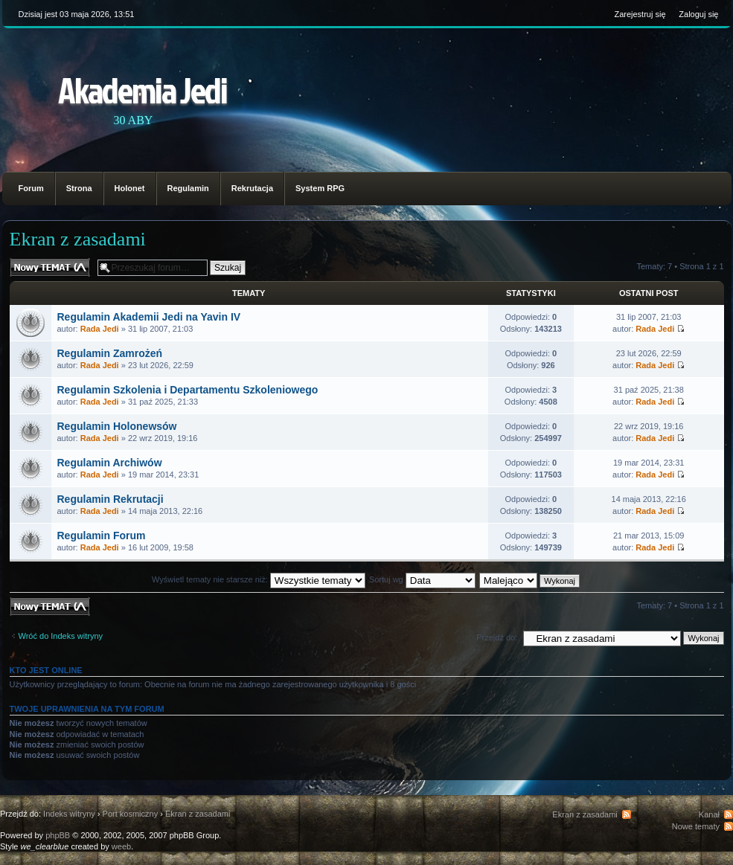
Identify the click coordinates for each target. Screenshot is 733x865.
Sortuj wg (422, 579)
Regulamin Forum (101, 535)
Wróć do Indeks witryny (61, 635)
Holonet (130, 188)
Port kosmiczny (131, 813)
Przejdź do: (496, 637)
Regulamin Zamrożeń (110, 353)
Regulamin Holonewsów (117, 426)
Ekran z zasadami (78, 239)
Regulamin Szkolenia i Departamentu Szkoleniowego (188, 390)
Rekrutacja (252, 188)
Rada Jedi (99, 328)
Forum (31, 188)
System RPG (320, 188)
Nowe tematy (696, 826)
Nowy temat (50, 267)
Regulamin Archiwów (109, 463)
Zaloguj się (698, 14)
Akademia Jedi (142, 90)
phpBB (57, 835)
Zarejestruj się (639, 14)
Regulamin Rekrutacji (110, 499)
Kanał (709, 814)
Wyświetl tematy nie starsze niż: (258, 579)
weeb (121, 846)
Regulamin (188, 188)
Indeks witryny (69, 813)
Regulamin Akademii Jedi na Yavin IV (149, 317)
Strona (79, 188)
